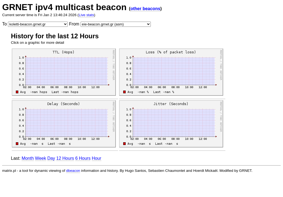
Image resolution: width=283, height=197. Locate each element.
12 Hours (65, 158)
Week (40, 158)
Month (28, 158)
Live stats (86, 15)
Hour (96, 158)
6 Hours (82, 158)
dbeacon (73, 171)
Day (51, 158)
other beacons (145, 8)
